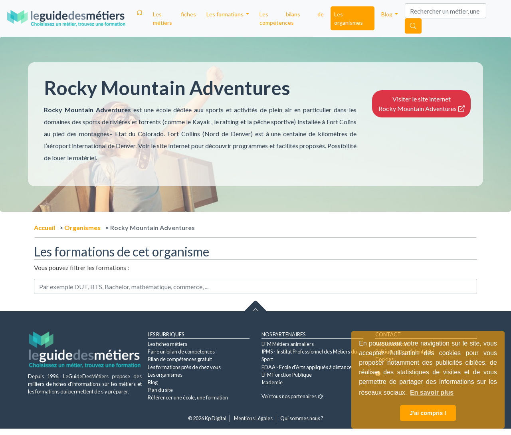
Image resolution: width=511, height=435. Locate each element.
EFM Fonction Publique (286, 374)
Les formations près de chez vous (184, 367)
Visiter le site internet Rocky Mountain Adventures (421, 103)
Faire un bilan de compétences (181, 351)
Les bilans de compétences (291, 18)
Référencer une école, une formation (188, 397)
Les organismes (348, 18)
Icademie (272, 382)
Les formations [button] (225, 14)
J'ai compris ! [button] (428, 413)
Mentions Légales (253, 418)
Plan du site (160, 390)
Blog (153, 382)
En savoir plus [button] (432, 392)
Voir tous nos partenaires (292, 396)
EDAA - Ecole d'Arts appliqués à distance (306, 367)
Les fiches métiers (174, 18)
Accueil (44, 227)
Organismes (82, 227)
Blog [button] (387, 14)
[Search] (445, 10)
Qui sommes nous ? (301, 418)
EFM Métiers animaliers (287, 344)
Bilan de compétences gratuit (180, 359)
